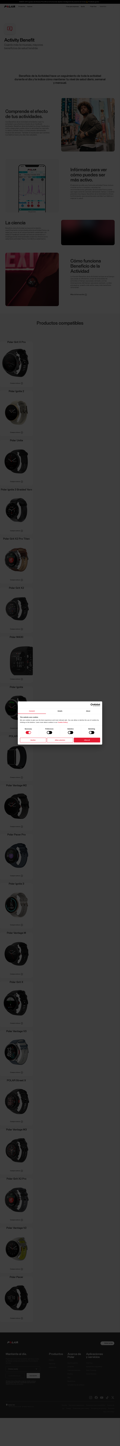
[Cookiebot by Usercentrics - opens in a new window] (92, 704)
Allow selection (60, 740)
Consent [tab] (32, 711)
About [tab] (88, 711)
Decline (33, 740)
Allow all (87, 740)
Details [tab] (60, 711)
